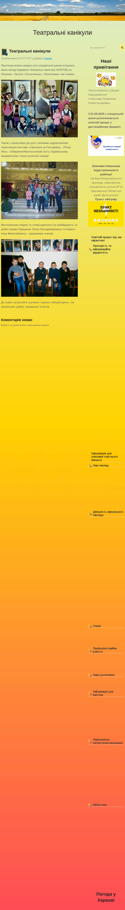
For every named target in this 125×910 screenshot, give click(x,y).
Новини (48, 58)
